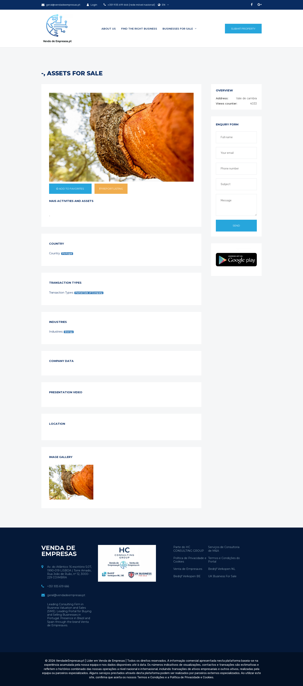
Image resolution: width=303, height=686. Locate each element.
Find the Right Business (139, 28)
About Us (108, 28)
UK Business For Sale (222, 576)
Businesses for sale (179, 28)
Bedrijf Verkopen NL (221, 569)
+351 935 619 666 (58, 586)
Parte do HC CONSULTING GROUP (188, 548)
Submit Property (243, 28)
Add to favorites (70, 188)
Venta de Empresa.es (187, 569)
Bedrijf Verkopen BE (187, 576)
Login (92, 4)
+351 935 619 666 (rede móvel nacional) (131, 4)
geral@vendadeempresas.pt (61, 4)
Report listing (111, 188)
